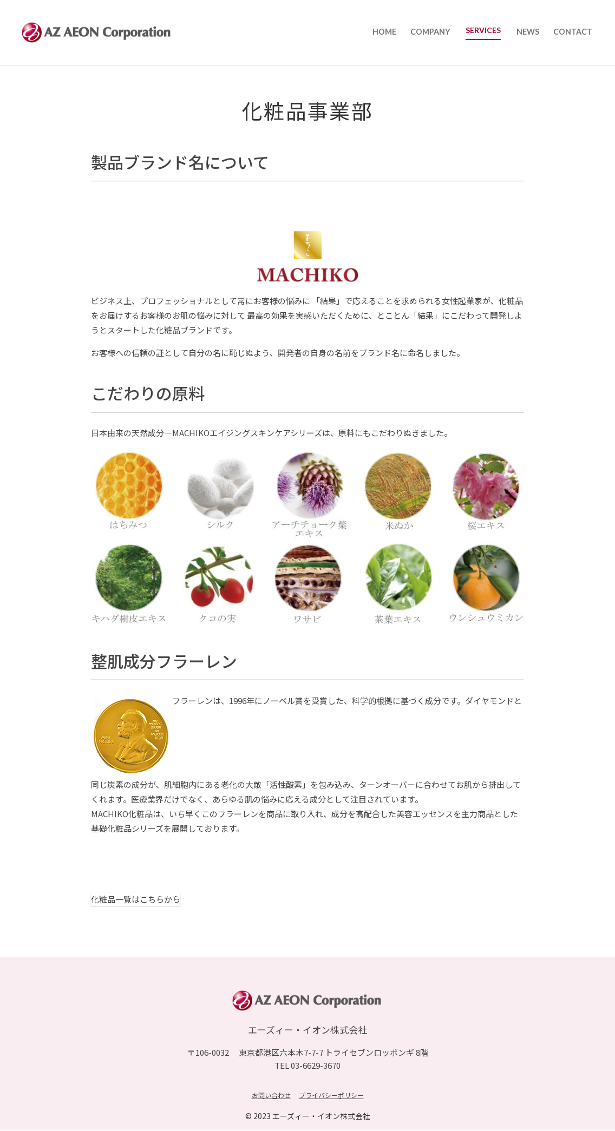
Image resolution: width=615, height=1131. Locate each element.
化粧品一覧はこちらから (135, 899)
